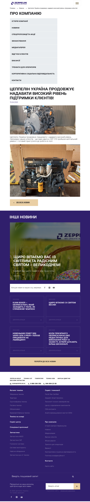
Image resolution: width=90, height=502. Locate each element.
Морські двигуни (64, 379)
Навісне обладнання (17, 452)
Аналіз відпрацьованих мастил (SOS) (58, 414)
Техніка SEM (50, 379)
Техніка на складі (17, 417)
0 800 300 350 (35, 384)
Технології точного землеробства (57, 402)
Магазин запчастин (17, 381)
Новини (21, 8)
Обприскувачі (15, 410)
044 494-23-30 (51, 384)
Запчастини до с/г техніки (19, 456)
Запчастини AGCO (16, 437)
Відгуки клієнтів (51, 438)
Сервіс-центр (15, 423)
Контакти (49, 462)
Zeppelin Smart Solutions (54, 399)
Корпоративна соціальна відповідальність (60, 453)
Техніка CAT (28, 379)
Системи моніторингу (18, 448)
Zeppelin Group (15, 379)
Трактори (13, 399)
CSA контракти (50, 410)
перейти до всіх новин (45, 362)
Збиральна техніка (17, 395)
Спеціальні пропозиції (19, 428)
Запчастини (15, 433)
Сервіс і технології (52, 391)
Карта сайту (49, 467)
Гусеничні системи (17, 445)
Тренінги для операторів (54, 445)
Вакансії (48, 449)
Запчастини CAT (16, 441)
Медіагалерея (50, 434)
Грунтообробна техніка (18, 402)
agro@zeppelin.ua (18, 384)
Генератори (39, 379)
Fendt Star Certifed (52, 395)
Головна (12, 8)
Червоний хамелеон (67, 491)
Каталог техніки (16, 391)
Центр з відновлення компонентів (57, 406)
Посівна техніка (15, 406)
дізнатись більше (19, 320)
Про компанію (50, 423)
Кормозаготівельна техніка (20, 414)
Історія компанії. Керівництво (55, 426)
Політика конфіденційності (55, 456)
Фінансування (50, 441)
